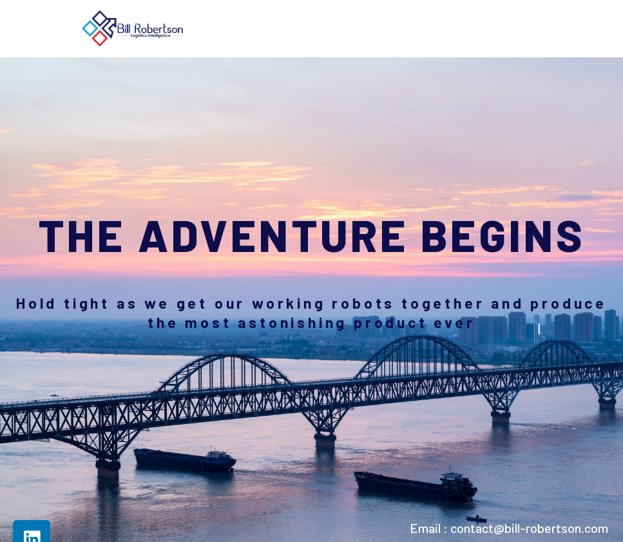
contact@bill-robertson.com (529, 528)
